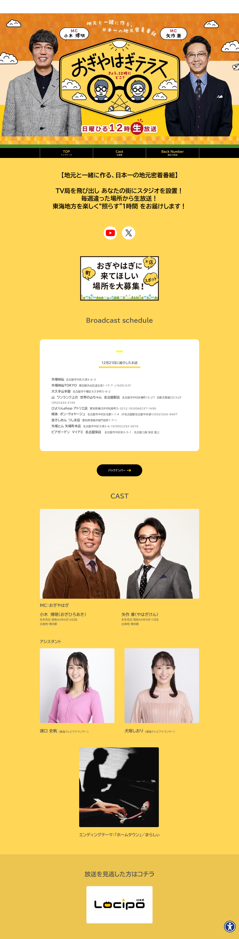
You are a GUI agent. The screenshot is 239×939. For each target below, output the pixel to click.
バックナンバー (116, 470)
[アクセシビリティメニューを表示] (230, 926)
